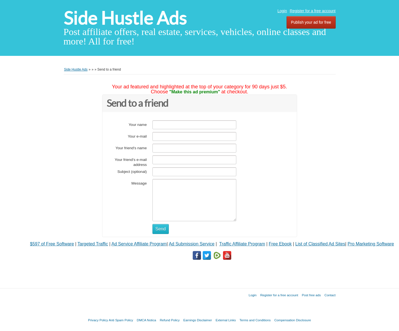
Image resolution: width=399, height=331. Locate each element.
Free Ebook (280, 244)
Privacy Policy (98, 320)
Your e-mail (137, 136)
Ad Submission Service (192, 244)
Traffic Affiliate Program (242, 244)
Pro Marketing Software (371, 244)
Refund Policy (170, 320)
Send (160, 229)
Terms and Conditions (255, 320)
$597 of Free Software (52, 244)
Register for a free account (313, 11)
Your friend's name (131, 148)
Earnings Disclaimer (197, 320)
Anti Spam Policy (121, 320)
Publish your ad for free (311, 22)
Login (282, 11)
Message (139, 183)
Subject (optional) (132, 172)
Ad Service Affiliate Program (139, 244)
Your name (138, 125)
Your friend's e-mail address (131, 162)
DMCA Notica (146, 320)
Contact (330, 295)
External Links (226, 320)
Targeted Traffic (92, 244)
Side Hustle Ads (125, 18)
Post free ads (311, 295)
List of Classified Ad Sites (320, 244)
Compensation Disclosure (292, 320)
